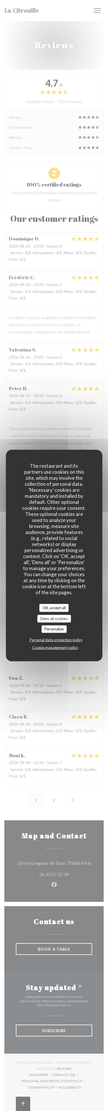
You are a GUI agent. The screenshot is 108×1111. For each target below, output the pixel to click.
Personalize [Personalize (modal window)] (54, 629)
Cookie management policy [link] (55, 647)
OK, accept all (54, 607)
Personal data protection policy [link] (56, 639)
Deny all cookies (54, 618)
